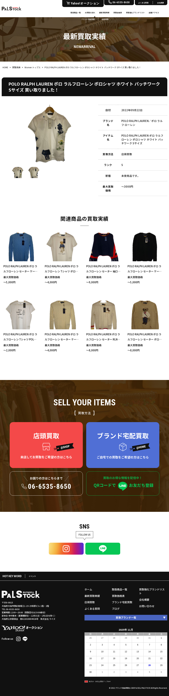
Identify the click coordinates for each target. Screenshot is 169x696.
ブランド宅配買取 (122, 602)
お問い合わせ (146, 606)
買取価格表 (117, 12)
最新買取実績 (104, 12)
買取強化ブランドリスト (135, 12)
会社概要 (160, 2)
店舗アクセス (154, 12)
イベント (32, 576)
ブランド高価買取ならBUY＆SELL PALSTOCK (132, 688)
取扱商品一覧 (76, 12)
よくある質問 (143, 2)
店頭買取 (89, 602)
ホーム (88, 589)
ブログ (116, 608)
